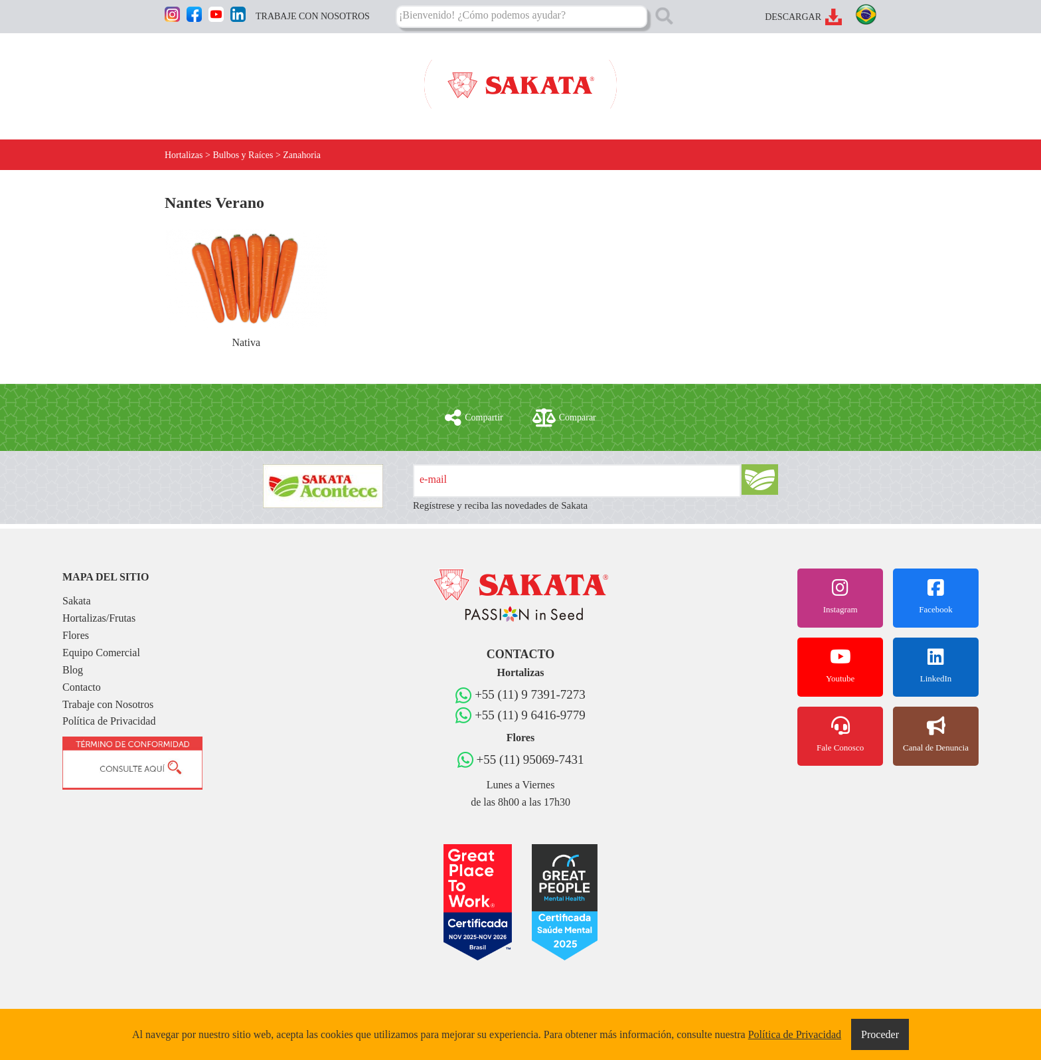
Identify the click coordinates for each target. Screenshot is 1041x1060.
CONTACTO (847, 78)
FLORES (368, 78)
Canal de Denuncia (936, 734)
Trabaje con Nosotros (107, 704)
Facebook (936, 596)
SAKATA (185, 78)
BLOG (788, 78)
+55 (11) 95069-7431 (530, 759)
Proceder (880, 1034)
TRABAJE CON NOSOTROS (313, 16)
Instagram (840, 596)
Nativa (246, 288)
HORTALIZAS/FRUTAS (277, 78)
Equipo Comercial (101, 652)
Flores (75, 635)
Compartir (474, 417)
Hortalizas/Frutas (98, 618)
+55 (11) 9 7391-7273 (530, 694)
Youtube (840, 665)
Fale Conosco (840, 734)
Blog (72, 669)
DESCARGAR (793, 17)
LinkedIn (936, 665)
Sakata (76, 600)
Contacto (81, 687)
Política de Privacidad (108, 721)
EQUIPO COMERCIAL (705, 78)
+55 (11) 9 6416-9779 (530, 715)
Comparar (564, 417)
